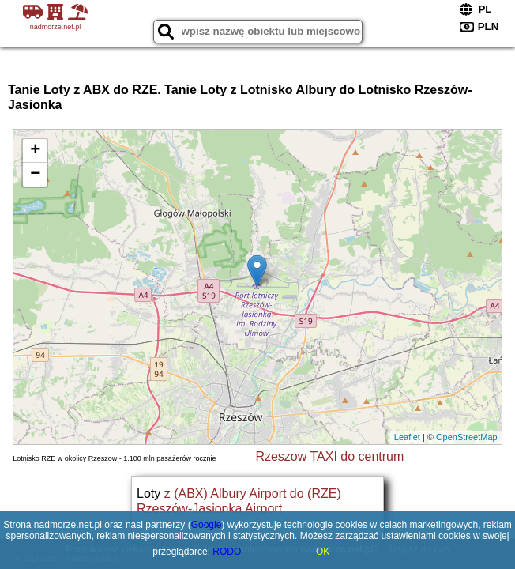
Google (206, 524)
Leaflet (407, 437)
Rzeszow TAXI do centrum (329, 456)
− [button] (35, 175)
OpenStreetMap (467, 437)
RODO (226, 551)
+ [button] (35, 151)
